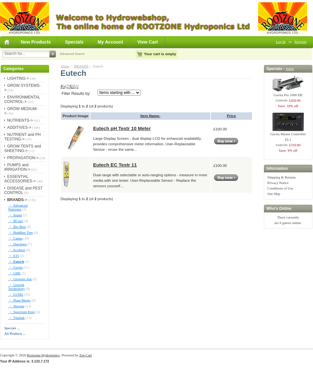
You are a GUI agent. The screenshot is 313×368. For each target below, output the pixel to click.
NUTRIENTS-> (20, 120)
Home (65, 66)
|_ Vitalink (16, 318)
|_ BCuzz (15, 221)
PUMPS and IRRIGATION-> (17, 167)
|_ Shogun (16, 306)
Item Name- (150, 116)
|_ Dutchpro (17, 244)
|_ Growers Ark (20, 279)
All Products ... (15, 333)
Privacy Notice (278, 183)
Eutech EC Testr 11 (115, 165)
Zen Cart (85, 355)
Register (301, 42)
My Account (110, 42)
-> (17, 200)
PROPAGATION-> (22, 158)
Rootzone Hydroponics (43, 355)
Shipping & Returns (281, 177)
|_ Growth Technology (16, 287)
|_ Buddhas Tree (20, 232)
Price (231, 116)
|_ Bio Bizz (17, 227)
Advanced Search (71, 54)
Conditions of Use (280, 188)
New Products (36, 42)
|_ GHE (14, 273)
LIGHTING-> (18, 78)
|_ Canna (15, 238)
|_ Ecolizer (16, 250)
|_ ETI (13, 256)
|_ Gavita (15, 267)
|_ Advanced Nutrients (17, 207)
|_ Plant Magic (19, 300)
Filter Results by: (76, 93)
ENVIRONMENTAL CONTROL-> (22, 99)
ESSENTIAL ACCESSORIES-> (20, 178)
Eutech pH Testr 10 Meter (122, 128)
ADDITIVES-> (19, 127)
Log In (281, 42)
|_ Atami (15, 215)
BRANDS (81, 66)
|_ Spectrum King (21, 312)
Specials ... (12, 328)
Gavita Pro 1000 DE (288, 93)
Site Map (273, 194)
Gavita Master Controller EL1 (288, 134)
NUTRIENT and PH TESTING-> (22, 136)
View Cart (147, 42)
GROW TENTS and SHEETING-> (22, 148)
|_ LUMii (15, 294)
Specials (74, 42)
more (290, 69)
